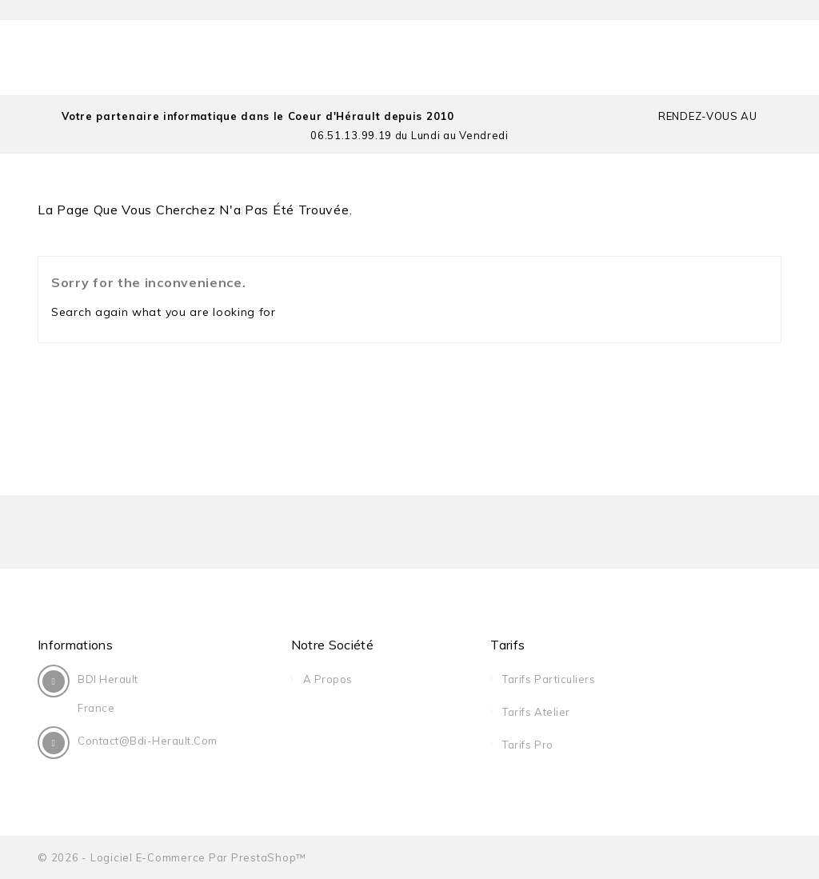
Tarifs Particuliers (548, 679)
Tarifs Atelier (535, 711)
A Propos (328, 679)
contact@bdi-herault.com (148, 740)
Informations (75, 645)
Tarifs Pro (527, 744)
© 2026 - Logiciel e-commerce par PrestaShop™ (172, 857)
